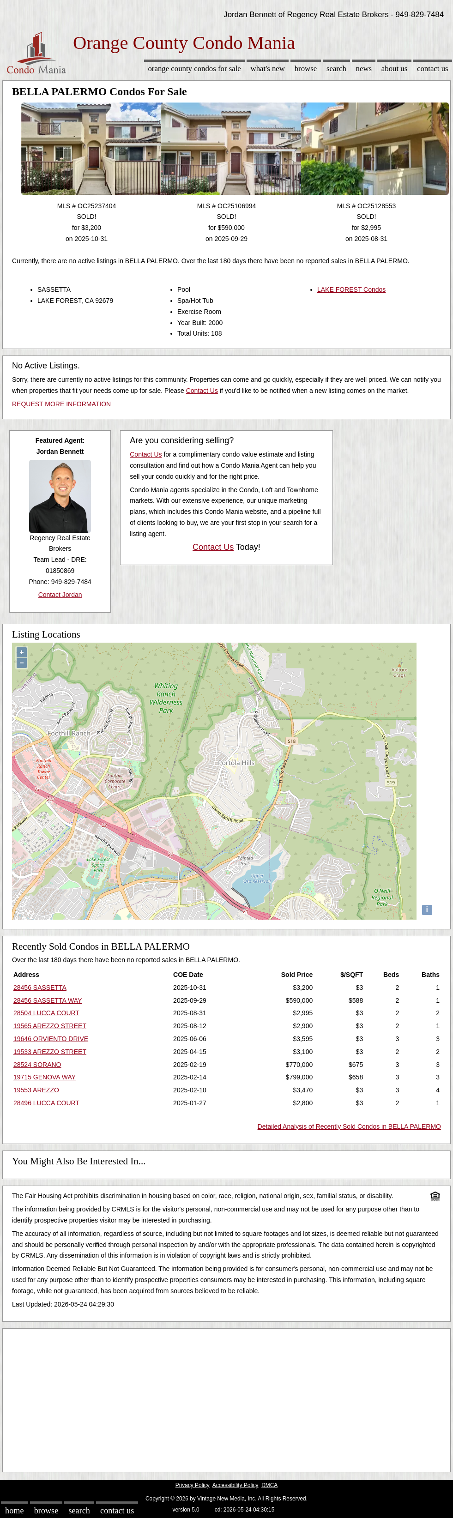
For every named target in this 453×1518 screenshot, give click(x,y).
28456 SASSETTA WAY (47, 1000)
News (364, 68)
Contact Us (432, 68)
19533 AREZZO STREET (49, 1051)
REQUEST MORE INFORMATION (61, 404)
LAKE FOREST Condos (351, 289)
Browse (306, 68)
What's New (268, 68)
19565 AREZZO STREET (49, 1026)
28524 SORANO (37, 1064)
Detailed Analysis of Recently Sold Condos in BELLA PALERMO (349, 1126)
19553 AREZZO (36, 1090)
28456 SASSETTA (39, 987)
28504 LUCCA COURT (46, 1013)
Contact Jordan (60, 594)
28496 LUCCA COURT (46, 1103)
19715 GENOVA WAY (44, 1077)
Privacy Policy (192, 1485)
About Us (394, 68)
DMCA (269, 1485)
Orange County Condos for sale (194, 68)
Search (336, 68)
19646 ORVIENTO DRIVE (50, 1038)
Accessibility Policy (235, 1485)
